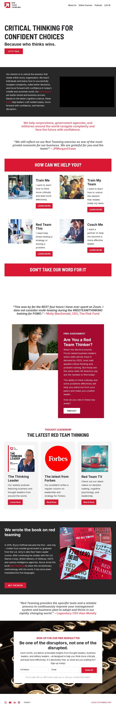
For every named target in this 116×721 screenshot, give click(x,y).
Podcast (98, 5)
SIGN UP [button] (89, 682)
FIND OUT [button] (72, 417)
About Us (72, 5)
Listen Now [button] (15, 509)
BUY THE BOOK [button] (15, 597)
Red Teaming (47, 573)
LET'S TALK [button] (13, 51)
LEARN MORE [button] (44, 211)
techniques (36, 96)
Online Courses (85, 5)
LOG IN (107, 5)
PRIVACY (27, 716)
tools (16, 106)
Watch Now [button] (88, 509)
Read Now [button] (51, 509)
